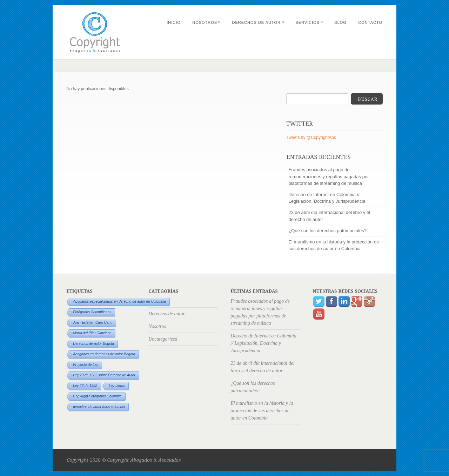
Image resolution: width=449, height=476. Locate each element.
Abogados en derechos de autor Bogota (104, 354)
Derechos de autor (258, 22)
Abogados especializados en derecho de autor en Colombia (119, 301)
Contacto (370, 22)
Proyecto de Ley (85, 365)
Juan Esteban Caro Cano (92, 322)
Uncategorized (162, 339)
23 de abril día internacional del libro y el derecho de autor (329, 216)
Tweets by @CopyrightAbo (311, 137)
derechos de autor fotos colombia (99, 407)
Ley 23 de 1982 (85, 386)
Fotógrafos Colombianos (92, 312)
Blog (340, 22)
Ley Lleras (117, 386)
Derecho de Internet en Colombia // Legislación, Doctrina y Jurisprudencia (326, 198)
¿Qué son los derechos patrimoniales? (327, 230)
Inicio (174, 22)
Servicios (309, 22)
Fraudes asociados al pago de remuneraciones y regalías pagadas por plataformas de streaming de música (328, 176)
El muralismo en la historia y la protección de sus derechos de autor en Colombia (333, 245)
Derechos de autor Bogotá (93, 344)
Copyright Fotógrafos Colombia (97, 396)
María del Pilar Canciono (92, 333)
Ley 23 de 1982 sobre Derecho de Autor (104, 375)
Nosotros (206, 22)
